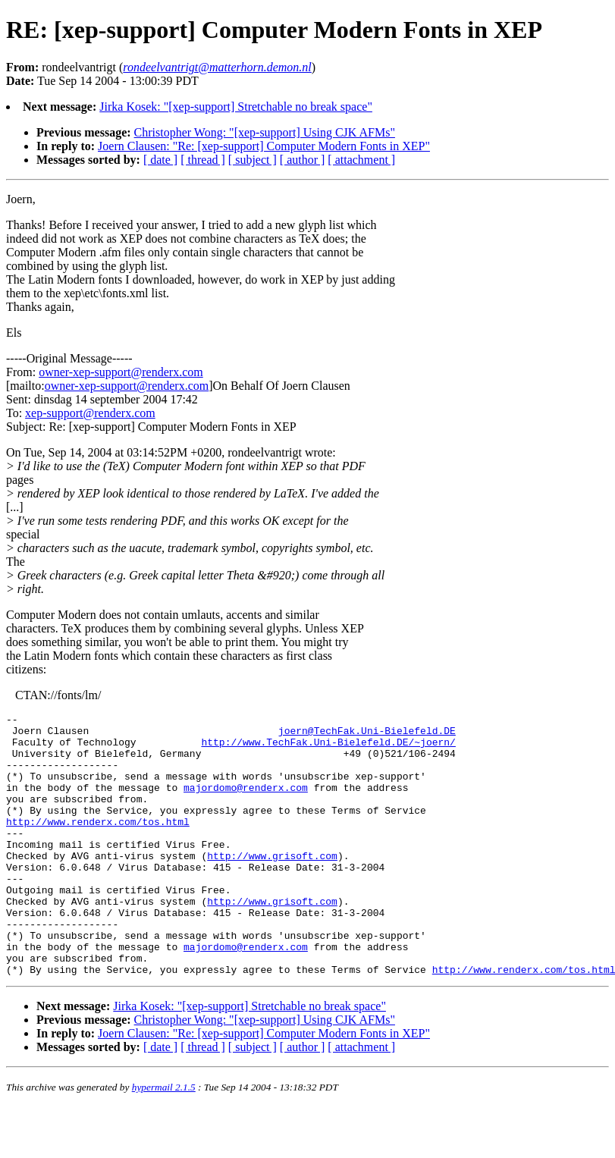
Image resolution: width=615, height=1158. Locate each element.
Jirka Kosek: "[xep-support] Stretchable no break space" (235, 106)
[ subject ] (252, 159)
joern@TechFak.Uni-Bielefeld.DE (367, 735)
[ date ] (160, 159)
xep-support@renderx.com (90, 412)
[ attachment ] (361, 159)
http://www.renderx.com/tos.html (98, 844)
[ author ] (302, 159)
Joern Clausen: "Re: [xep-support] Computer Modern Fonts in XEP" (264, 146)
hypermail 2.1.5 (164, 1139)
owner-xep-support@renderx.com (121, 372)
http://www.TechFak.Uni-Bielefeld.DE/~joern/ (328, 748)
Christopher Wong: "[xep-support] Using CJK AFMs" (264, 132)
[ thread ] (202, 159)
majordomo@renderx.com (246, 803)
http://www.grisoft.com (272, 885)
